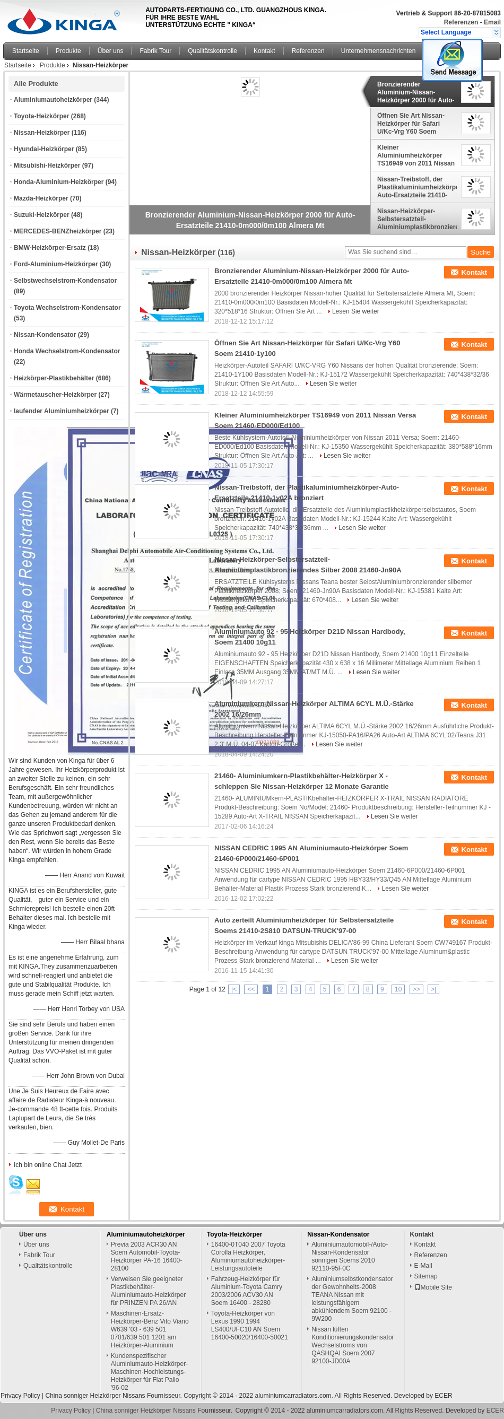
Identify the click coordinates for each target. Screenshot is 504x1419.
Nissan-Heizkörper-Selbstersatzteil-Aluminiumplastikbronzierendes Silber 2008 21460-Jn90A (417, 219)
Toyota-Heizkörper (41, 116)
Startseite (25, 51)
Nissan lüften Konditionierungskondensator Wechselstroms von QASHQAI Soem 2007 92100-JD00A (352, 1345)
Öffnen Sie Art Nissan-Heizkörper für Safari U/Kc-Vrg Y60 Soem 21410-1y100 (411, 123)
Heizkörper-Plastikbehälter (54, 378)
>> (416, 989)
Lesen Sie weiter (355, 311)
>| (433, 989)
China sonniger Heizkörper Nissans (95, 1395)
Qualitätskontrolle (212, 51)
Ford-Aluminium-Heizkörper (56, 264)
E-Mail (423, 1265)
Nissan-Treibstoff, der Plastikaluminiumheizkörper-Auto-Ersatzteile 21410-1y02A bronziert (417, 187)
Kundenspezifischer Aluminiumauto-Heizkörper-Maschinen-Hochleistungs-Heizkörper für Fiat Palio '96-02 (149, 1371)
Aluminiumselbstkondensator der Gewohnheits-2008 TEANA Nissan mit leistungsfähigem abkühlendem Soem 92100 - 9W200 (352, 1298)
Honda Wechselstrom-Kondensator (67, 351)
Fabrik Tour (155, 51)
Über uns (111, 51)
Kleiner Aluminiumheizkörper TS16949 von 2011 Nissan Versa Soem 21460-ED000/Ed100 (416, 155)
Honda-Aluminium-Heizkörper (58, 182)
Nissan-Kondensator (45, 334)
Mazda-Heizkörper (41, 198)
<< (251, 989)
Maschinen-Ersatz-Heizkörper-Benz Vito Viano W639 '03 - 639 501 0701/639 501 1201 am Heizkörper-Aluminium (150, 1329)
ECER (443, 1395)
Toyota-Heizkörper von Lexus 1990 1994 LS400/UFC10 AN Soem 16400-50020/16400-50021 (249, 1325)
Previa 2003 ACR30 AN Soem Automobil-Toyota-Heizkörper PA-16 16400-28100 (147, 1256)
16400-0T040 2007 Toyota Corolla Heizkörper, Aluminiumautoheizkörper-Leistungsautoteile (248, 1256)
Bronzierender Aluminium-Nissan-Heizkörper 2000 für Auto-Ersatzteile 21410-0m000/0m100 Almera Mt (416, 92)
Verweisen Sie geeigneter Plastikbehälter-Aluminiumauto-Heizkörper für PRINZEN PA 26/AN (148, 1291)
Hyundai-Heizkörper (44, 149)
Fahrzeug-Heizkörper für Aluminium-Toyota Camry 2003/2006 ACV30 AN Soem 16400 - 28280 (246, 1291)
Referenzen (461, 22)
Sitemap (426, 1276)
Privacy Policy (20, 1395)
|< (234, 989)
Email (492, 22)
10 (398, 989)
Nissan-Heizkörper (41, 132)
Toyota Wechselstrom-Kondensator (67, 307)
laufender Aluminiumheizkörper (61, 411)
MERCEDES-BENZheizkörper (57, 231)
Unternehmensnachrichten (378, 51)
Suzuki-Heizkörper (41, 215)
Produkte (68, 51)
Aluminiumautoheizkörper (53, 99)
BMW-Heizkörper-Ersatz (50, 247)
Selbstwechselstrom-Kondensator (65, 280)
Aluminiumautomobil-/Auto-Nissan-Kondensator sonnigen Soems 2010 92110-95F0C (349, 1256)
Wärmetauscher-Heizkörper (55, 394)
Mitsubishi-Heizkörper (47, 165)
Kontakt (264, 51)
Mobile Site (433, 1287)
